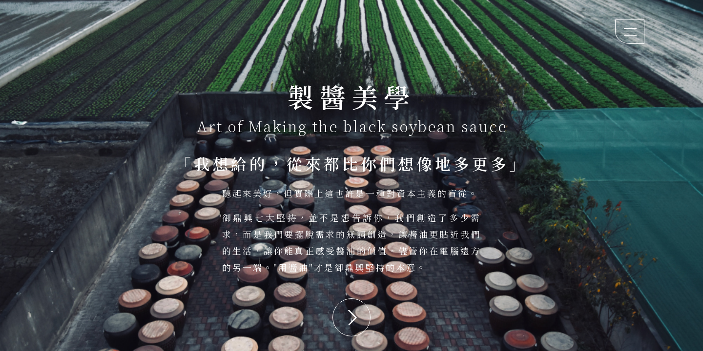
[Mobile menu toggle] (629, 32)
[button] (351, 317)
